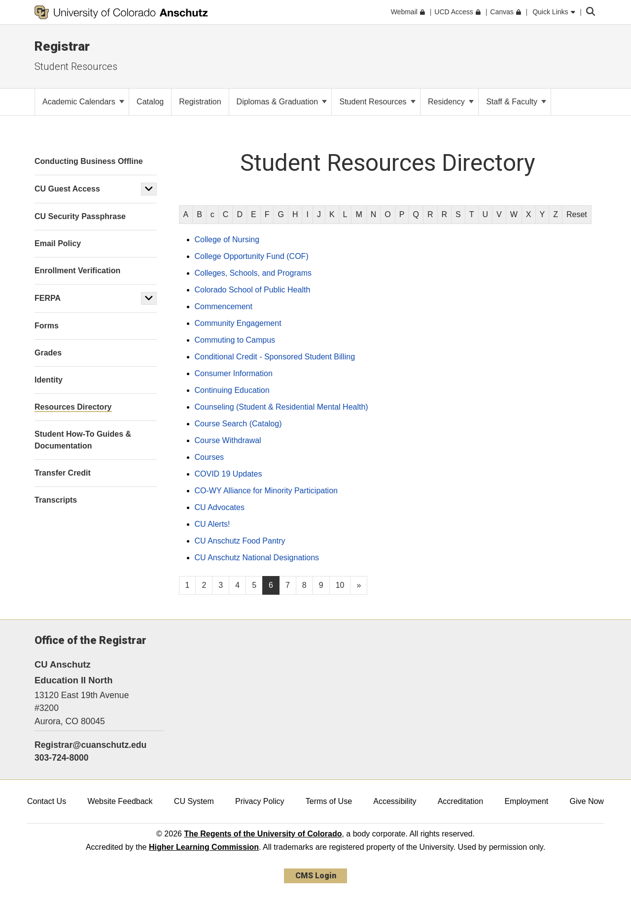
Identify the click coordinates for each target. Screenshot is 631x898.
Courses (209, 457)
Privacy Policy (259, 801)
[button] (149, 189)
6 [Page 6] (271, 585)
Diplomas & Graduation (282, 101)
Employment (526, 801)
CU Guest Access (67, 189)
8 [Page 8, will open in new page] (304, 585)
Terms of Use (329, 801)
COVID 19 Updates (228, 474)
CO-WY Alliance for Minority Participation (266, 490)
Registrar (62, 46)
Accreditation (461, 801)
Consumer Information (234, 373)
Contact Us (46, 801)
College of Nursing (227, 239)
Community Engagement (238, 323)
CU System (194, 801)
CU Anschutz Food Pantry (240, 541)
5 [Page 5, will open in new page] (254, 585)
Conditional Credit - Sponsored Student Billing (275, 357)
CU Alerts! (212, 524)
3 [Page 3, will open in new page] (220, 585)
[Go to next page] (358, 585)
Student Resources (76, 66)
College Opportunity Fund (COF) (252, 256)
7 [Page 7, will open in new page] (287, 585)
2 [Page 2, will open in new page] (204, 585)
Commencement (223, 306)
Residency (451, 101)
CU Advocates (220, 507)
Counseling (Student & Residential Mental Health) (281, 407)
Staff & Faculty (516, 101)
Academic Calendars (83, 101)
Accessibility (394, 801)
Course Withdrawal (228, 440)
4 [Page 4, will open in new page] (237, 585)
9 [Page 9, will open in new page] (321, 585)
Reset (576, 214)
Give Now (587, 801)
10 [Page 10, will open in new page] (340, 585)
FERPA (48, 298)
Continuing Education (232, 390)
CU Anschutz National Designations (257, 557)
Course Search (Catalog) (238, 423)
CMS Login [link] (315, 875)
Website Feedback (119, 801)
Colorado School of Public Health (253, 290)
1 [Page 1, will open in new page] (187, 585)
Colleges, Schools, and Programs (253, 273)
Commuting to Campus (235, 340)
